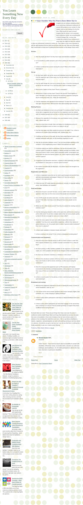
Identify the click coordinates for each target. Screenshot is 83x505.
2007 (6, 117)
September (9, 73)
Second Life (7, 242)
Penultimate (7, 224)
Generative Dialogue (10, 182)
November (9, 68)
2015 (6, 46)
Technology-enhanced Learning (13, 259)
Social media (8, 244)
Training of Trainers (9, 287)
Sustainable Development (11, 251)
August (8, 76)
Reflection (7, 234)
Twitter (6, 290)
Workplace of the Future (11, 294)
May (7, 100)
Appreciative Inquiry (9, 150)
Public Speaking (8, 232)
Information (7, 192)
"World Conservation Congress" (13, 146)
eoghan (9, 138)
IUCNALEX (7, 197)
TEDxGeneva (8, 277)
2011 (6, 57)
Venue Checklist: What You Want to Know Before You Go (56, 21)
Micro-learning (8, 214)
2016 (6, 43)
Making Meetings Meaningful (12, 212)
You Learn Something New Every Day (13, 14)
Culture (6, 173)
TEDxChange (8, 275)
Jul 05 (9, 93)
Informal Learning (9, 190)
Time (5, 282)
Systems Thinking (9, 254)
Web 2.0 (6, 292)
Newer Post (34, 360)
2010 (6, 60)
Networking (7, 219)
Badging (6, 153)
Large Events (8, 200)
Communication (8, 170)
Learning (6, 205)
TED (5, 263)
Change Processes (9, 160)
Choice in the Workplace (11, 165)
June (7, 97)
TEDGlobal (7, 265)
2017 (6, 40)
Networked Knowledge (10, 217)
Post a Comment (38, 356)
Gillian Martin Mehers (13, 132)
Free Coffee (7, 178)
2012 (6, 54)
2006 (6, 120)
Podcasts (6, 227)
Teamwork (7, 256)
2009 (6, 63)
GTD (5, 187)
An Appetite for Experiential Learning (16, 406)
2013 (6, 51)
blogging (6, 158)
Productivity (7, 229)
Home (56, 360)
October (8, 70)
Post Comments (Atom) (45, 363)
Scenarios (7, 239)
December (9, 65)
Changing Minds (8, 163)
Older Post (77, 360)
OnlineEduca (8, 222)
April (7, 102)
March (8, 105)
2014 (6, 49)
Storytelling (7, 249)
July (7, 79)
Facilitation (39, 331)
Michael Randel (43, 337)
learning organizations (10, 207)
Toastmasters (8, 285)
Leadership (7, 202)
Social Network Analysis (11, 246)
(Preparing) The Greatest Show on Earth (17, 461)
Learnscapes (8, 209)
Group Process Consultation (12, 185)
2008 (6, 114)
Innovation (7, 195)
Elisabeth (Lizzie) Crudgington (11, 129)
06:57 (40, 352)
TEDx (6, 268)
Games (6, 180)
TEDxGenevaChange (10, 280)
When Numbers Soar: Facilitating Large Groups (16, 366)
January (8, 111)
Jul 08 (9, 90)
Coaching (7, 168)
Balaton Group (8, 155)
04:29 (52, 328)
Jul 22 (9, 81)
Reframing (7, 237)
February (8, 108)
